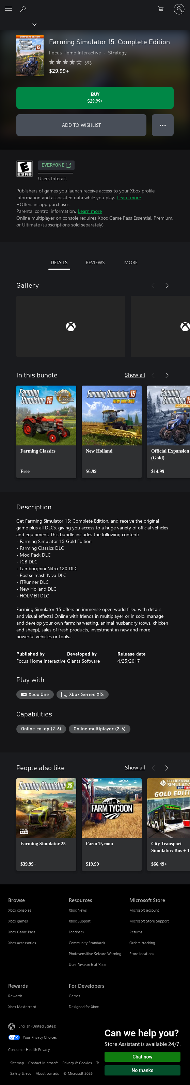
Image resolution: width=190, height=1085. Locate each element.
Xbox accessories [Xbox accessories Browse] (22, 942)
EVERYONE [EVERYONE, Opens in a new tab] (56, 165)
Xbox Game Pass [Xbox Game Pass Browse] (21, 932)
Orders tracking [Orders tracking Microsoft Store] (142, 942)
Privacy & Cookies (77, 1063)
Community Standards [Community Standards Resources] (87, 942)
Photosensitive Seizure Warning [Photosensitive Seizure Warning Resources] (95, 953)
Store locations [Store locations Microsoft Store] (141, 953)
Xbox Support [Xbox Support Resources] (80, 921)
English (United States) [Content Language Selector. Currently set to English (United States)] (37, 1026)
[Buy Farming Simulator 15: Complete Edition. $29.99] (95, 98)
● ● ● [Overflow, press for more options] (163, 125)
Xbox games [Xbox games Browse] (18, 921)
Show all (135, 374)
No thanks (143, 1070)
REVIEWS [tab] (95, 262)
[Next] (167, 285)
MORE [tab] (131, 262)
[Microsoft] (94, 5)
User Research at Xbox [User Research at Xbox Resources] (87, 964)
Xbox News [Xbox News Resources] (78, 910)
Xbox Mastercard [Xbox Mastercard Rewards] (22, 1006)
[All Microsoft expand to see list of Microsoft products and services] (8, 9)
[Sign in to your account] (179, 9)
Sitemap (17, 1063)
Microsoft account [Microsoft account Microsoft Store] (144, 910)
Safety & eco (20, 1073)
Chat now (142, 1056)
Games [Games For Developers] (74, 996)
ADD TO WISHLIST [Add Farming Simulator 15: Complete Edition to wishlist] (81, 125)
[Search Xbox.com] (24, 8)
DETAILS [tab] (59, 262)
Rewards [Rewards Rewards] (15, 996)
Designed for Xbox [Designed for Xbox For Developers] (84, 1006)
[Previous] (153, 285)
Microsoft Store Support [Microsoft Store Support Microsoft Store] (149, 921)
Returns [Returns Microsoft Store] (135, 932)
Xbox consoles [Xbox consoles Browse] (19, 910)
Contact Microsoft (43, 1063)
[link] (46, 432)
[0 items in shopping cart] (163, 9)
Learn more (129, 197)
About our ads (47, 1073)
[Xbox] (18, 24)
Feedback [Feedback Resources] (76, 932)
